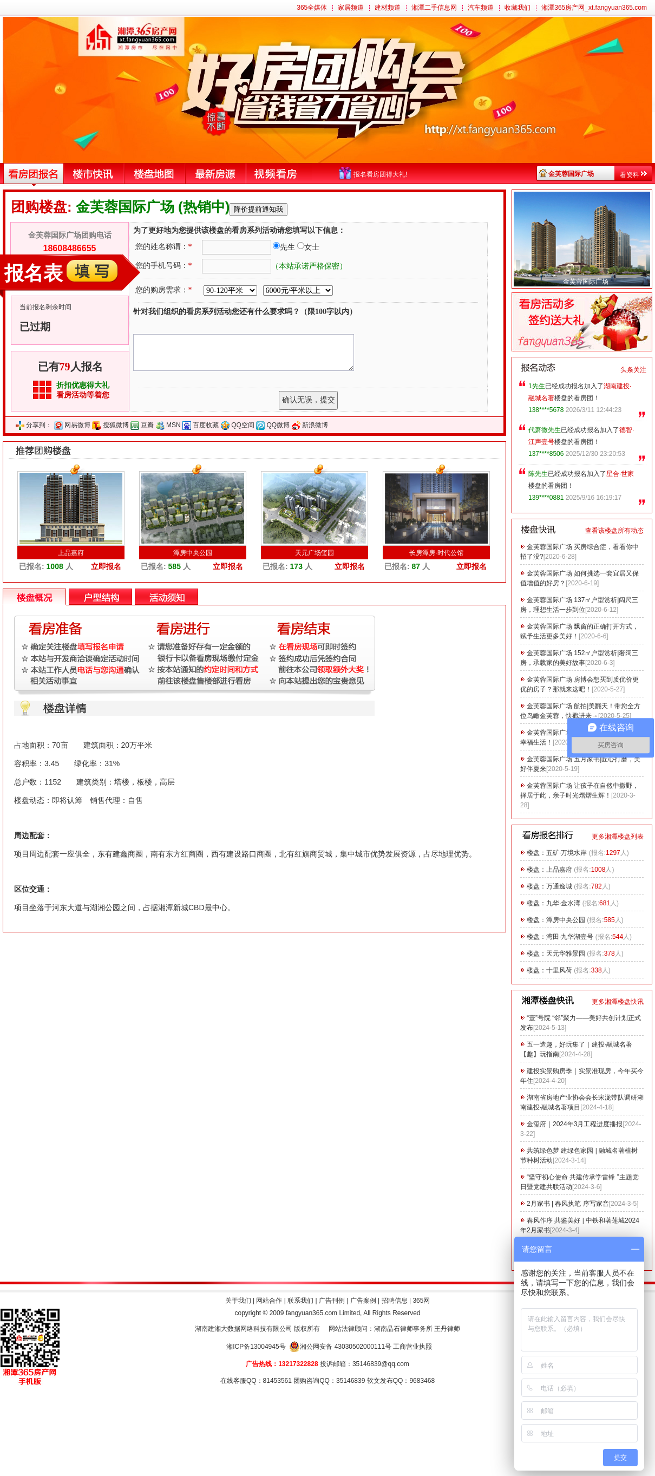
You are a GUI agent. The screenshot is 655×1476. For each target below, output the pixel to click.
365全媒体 (312, 7)
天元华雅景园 (565, 953)
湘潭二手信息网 (434, 7)
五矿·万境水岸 (566, 853)
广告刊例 (332, 1300)
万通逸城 (559, 886)
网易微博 (77, 425)
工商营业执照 (412, 1346)
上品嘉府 (71, 553)
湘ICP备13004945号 (255, 1346)
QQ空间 (242, 425)
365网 (421, 1300)
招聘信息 (395, 1300)
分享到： (39, 425)
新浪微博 (315, 425)
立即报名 (106, 566)
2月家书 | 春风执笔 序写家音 (568, 1203)
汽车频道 (481, 7)
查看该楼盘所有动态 (614, 530)
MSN (173, 425)
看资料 (629, 175)
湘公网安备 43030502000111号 (340, 1346)
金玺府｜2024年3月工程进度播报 (575, 1124)
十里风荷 (559, 970)
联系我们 (300, 1300)
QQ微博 (278, 425)
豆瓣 (147, 425)
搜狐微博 (116, 425)
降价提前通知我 (258, 209)
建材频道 (388, 7)
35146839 (350, 1380)
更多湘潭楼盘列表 (618, 836)
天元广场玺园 (314, 553)
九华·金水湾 (563, 903)
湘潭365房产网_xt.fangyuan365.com (594, 7)
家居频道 (351, 7)
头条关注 (633, 370)
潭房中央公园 (192, 553)
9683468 (422, 1380)
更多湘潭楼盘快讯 (618, 1001)
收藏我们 (517, 7)
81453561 (277, 1380)
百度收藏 (206, 425)
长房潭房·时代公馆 (436, 553)
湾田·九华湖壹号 (569, 937)
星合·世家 (620, 474)
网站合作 (269, 1300)
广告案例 (363, 1300)
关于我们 (238, 1300)
